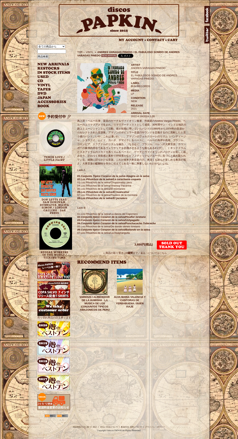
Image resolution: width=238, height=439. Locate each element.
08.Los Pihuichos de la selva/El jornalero (102, 198)
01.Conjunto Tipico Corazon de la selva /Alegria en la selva (113, 176)
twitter (207, 34)
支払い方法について (109, 427)
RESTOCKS (50, 68)
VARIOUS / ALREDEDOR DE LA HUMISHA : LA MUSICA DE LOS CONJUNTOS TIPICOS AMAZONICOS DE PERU (95, 303)
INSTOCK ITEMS (53, 72)
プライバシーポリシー (155, 427)
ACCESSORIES (51, 101)
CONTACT (157, 40)
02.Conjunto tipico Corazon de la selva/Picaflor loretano (111, 216)
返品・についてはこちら (153, 253)
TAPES (44, 89)
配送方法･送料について (131, 427)
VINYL (44, 85)
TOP (80, 52)
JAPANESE (50, 97)
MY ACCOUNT (132, 40)
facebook (207, 15)
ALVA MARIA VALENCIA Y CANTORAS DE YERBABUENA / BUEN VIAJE (129, 302)
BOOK (43, 106)
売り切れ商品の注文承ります (54, 316)
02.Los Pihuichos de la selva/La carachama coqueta (109, 179)
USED (50, 76)
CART (173, 40)
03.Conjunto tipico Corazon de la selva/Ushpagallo (108, 220)
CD (40, 81)
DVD (41, 93)
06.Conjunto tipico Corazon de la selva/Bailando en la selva (113, 229)
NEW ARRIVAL (53, 64)
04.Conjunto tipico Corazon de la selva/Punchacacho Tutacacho (116, 223)
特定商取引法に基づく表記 (85, 427)
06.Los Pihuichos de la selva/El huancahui (103, 192)
